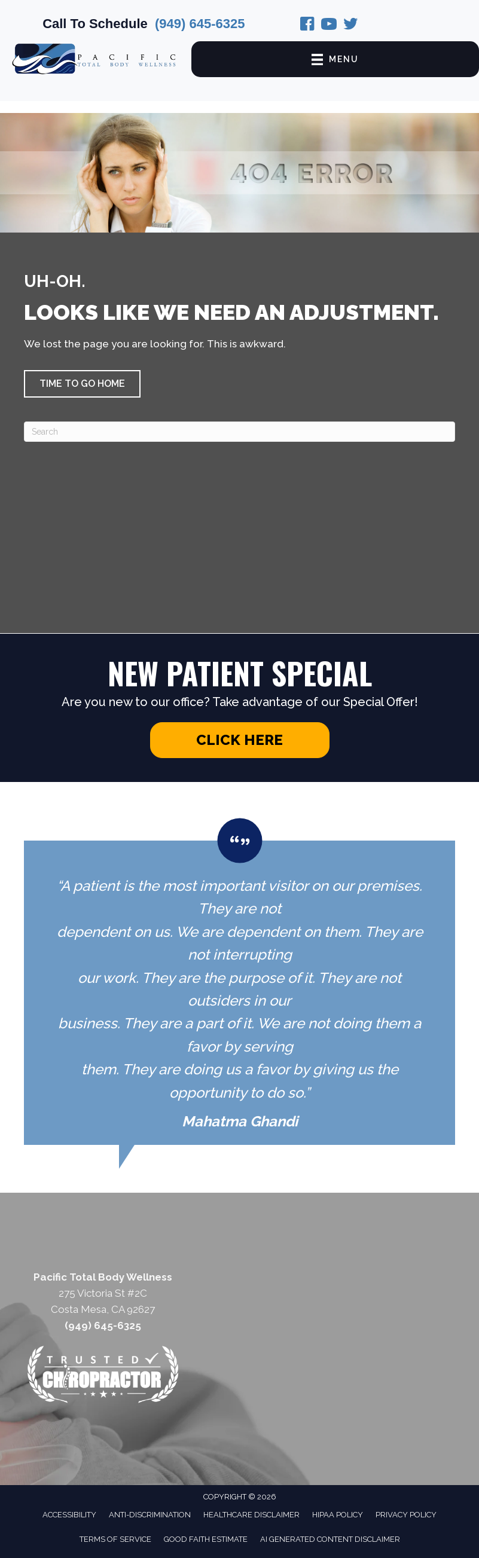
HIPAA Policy (337, 1514)
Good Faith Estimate (206, 1539)
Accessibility (69, 1514)
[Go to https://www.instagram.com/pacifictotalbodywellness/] (329, 25)
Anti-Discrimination (150, 1514)
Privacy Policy (406, 1514)
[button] (82, 384)
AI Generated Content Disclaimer (330, 1539)
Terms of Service (115, 1539)
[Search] (239, 431)
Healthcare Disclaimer (251, 1514)
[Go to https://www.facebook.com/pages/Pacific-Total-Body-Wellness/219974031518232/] (307, 25)
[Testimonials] (239, 981)
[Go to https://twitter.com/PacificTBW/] (350, 25)
